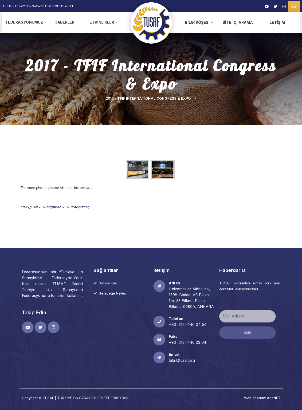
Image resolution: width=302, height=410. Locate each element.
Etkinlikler (102, 22)
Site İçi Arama (238, 22)
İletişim (276, 22)
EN (294, 6)
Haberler (64, 22)
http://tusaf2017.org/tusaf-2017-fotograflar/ (55, 207)
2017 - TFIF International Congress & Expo (148, 98)
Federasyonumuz (24, 22)
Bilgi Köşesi (197, 22)
